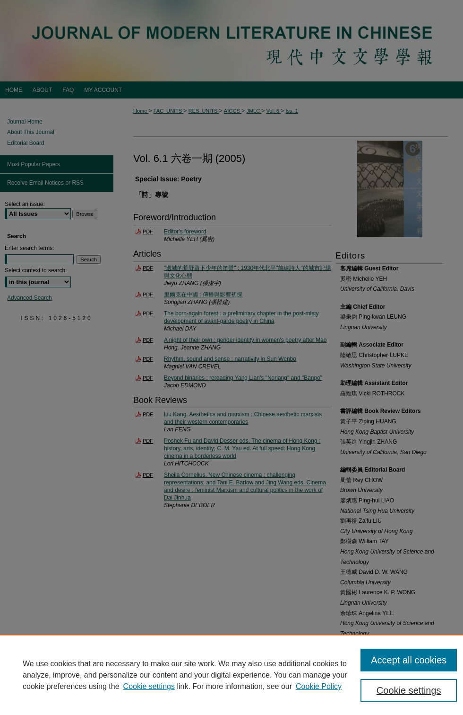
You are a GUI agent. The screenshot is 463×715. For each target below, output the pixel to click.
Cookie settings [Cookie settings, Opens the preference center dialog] (409, 690)
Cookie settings (149, 686)
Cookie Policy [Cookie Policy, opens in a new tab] (319, 686)
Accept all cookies (408, 660)
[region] (231, 675)
